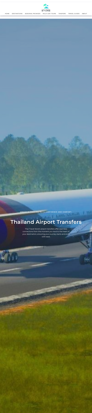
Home (7, 13)
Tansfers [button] (62, 13)
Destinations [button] (17, 13)
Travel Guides (74, 13)
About (84, 13)
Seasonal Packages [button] (32, 13)
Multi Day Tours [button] (49, 13)
